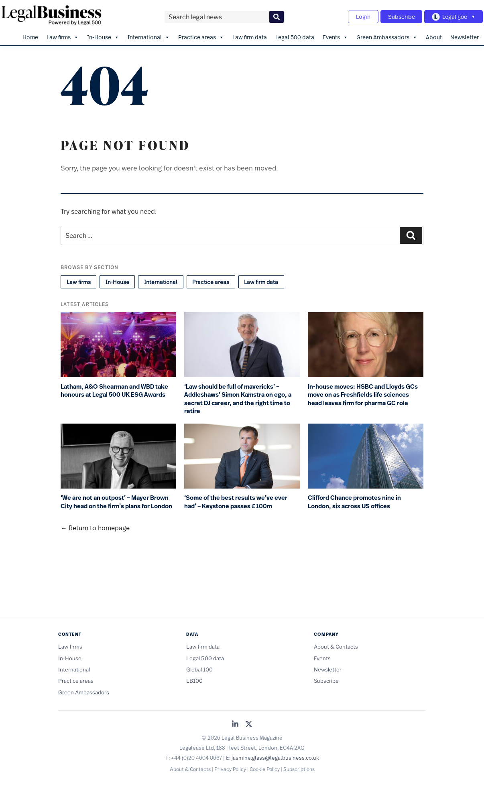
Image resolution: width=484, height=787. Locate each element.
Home (30, 36)
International (149, 36)
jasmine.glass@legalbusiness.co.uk (275, 757)
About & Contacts (336, 646)
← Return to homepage (95, 527)
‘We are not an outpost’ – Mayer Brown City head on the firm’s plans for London (116, 501)
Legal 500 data (294, 36)
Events (335, 36)
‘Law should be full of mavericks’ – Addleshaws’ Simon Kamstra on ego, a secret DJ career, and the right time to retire (237, 398)
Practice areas (201, 36)
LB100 (194, 680)
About (434, 36)
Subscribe (399, 16)
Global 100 (199, 668)
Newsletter (464, 36)
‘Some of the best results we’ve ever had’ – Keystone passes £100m (235, 501)
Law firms (63, 36)
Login (361, 16)
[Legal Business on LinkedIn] (235, 724)
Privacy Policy (230, 768)
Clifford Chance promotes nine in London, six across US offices (354, 501)
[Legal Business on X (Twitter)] (248, 724)
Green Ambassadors (386, 36)
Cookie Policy (265, 768)
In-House (103, 36)
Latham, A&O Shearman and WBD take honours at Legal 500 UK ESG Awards (114, 390)
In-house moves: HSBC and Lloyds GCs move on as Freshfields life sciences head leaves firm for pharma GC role (363, 394)
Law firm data (249, 36)
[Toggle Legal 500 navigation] (453, 16)
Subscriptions (299, 768)
